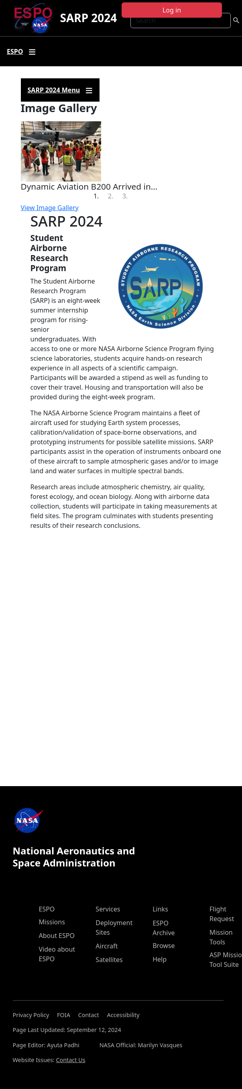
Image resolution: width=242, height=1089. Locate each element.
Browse (164, 945)
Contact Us (70, 1060)
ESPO (47, 909)
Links (160, 909)
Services (108, 909)
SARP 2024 (88, 17)
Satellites (109, 959)
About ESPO (57, 935)
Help (160, 959)
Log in (172, 10)
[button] (36, 162)
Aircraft (107, 946)
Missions (52, 921)
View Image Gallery (50, 207)
